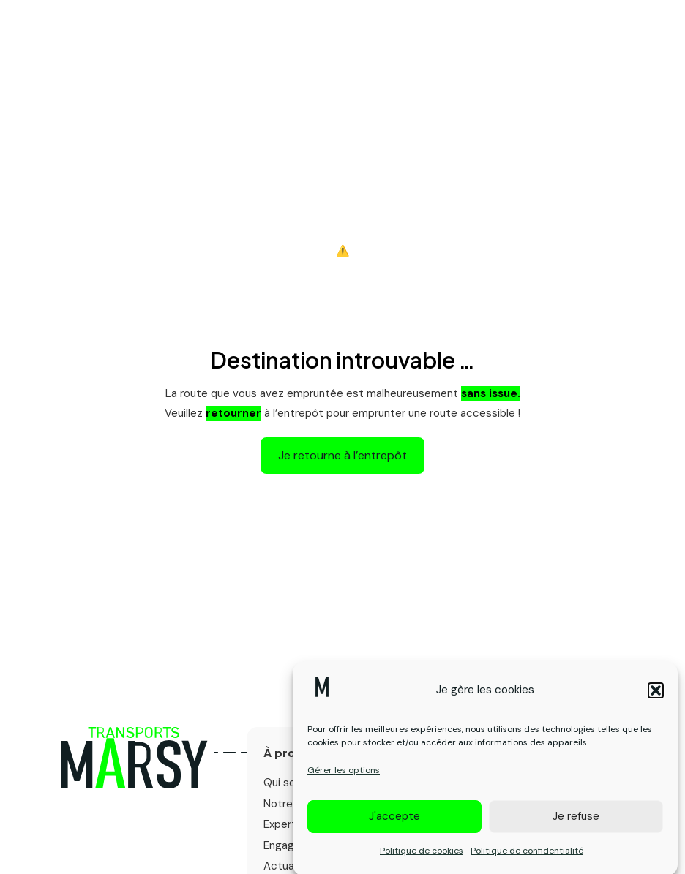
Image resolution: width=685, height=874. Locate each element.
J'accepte (394, 825)
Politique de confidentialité (527, 858)
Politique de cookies (421, 858)
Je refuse (576, 825)
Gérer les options (343, 779)
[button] (655, 698)
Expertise (287, 824)
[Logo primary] (134, 757)
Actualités (289, 866)
